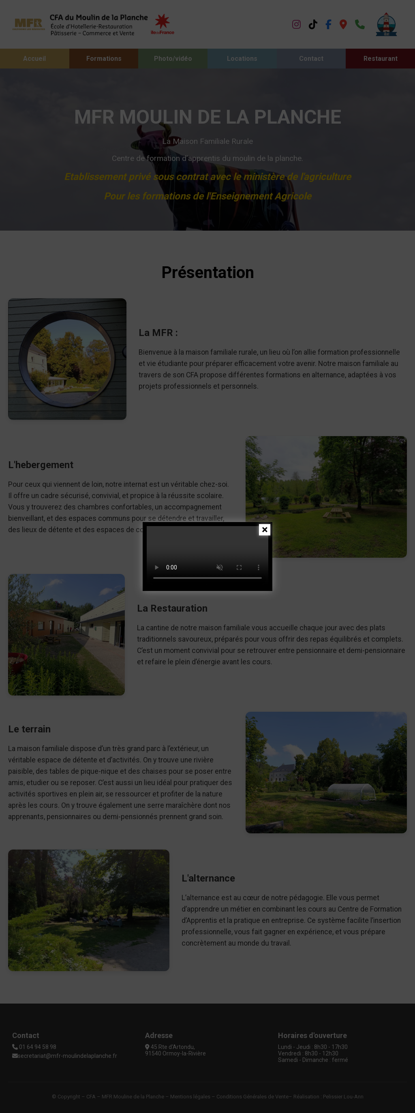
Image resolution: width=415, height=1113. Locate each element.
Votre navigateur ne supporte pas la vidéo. (207, 556)
